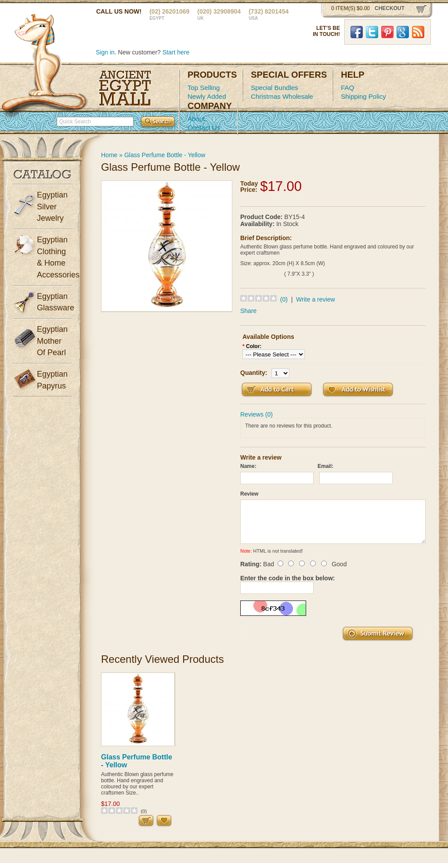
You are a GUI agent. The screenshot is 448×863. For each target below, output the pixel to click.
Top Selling (204, 87)
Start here (176, 52)
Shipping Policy (363, 96)
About (196, 118)
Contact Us (204, 127)
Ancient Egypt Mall (125, 88)
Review (249, 494)
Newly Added (207, 96)
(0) (284, 299)
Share (248, 310)
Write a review (315, 299)
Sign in (105, 52)
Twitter (372, 32)
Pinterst (387, 32)
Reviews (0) (256, 414)
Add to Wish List (358, 389)
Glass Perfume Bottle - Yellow (164, 154)
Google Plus (403, 32)
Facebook (356, 32)
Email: (325, 466)
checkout (390, 8)
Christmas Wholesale (282, 96)
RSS (418, 32)
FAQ (347, 87)
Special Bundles (274, 87)
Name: (248, 466)
